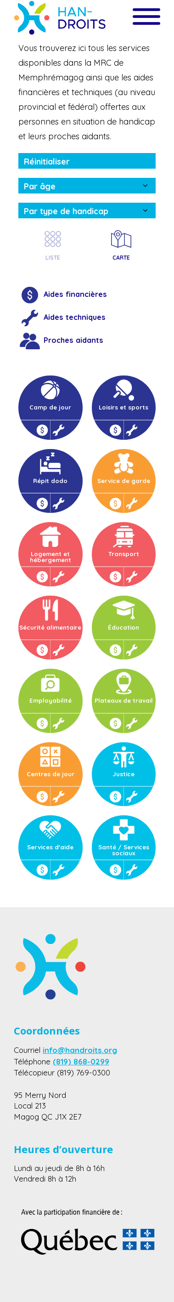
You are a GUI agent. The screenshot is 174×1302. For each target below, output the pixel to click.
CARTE (121, 244)
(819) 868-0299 (81, 1061)
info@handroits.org (80, 1050)
